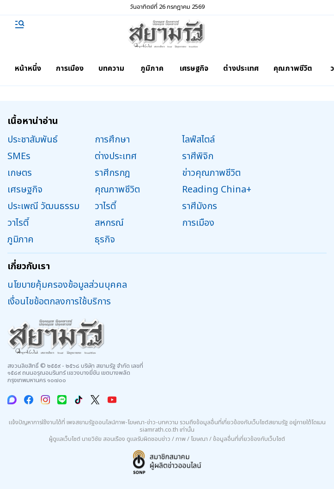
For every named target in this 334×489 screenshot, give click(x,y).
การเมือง (70, 68)
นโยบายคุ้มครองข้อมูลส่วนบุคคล (67, 285)
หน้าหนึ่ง (28, 68)
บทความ (111, 68)
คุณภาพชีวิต (292, 68)
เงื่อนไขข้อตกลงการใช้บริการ (59, 301)
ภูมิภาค (152, 68)
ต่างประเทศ (241, 68)
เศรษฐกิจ (194, 68)
